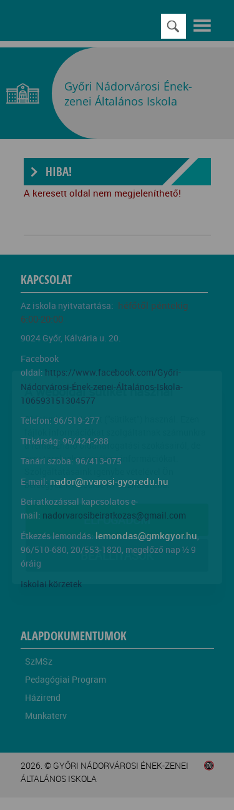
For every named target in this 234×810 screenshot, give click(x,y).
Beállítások (117, 483)
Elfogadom (117, 447)
